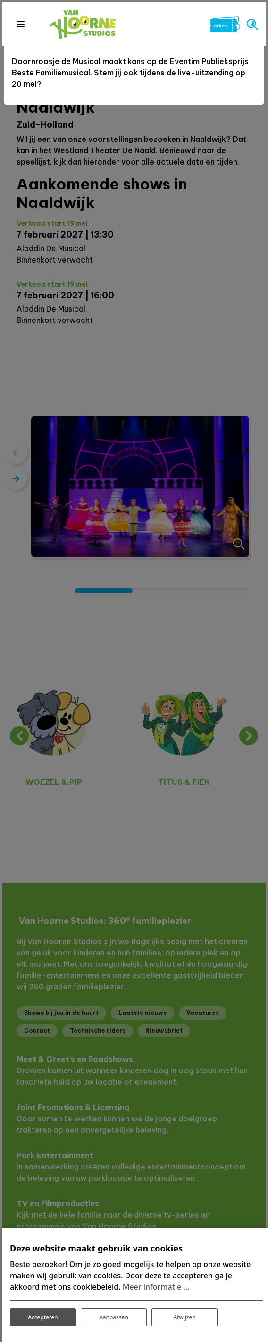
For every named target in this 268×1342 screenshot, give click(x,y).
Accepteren (43, 1317)
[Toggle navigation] (20, 24)
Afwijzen (184, 1317)
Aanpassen (113, 1317)
